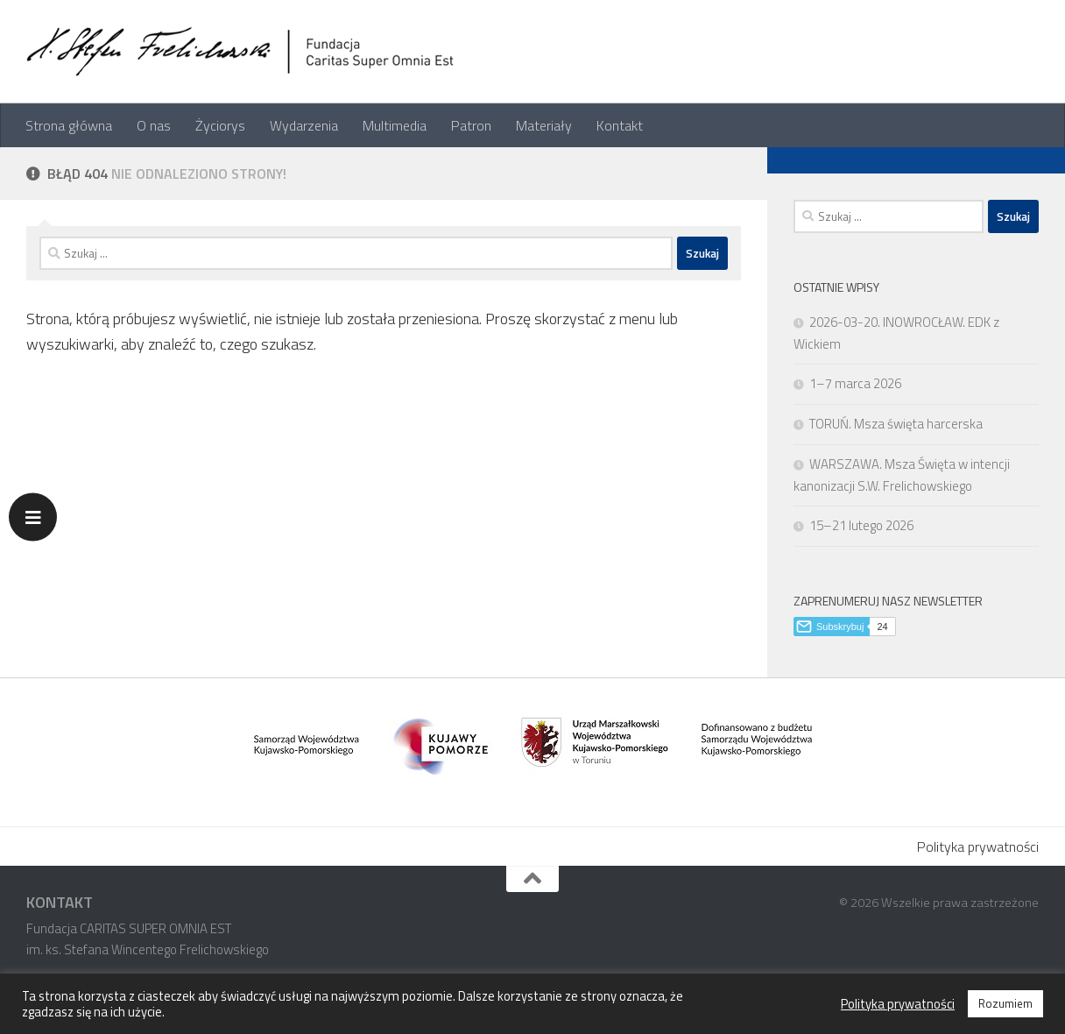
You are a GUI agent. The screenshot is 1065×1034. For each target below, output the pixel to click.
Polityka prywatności (978, 846)
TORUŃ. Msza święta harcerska (896, 424)
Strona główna (68, 125)
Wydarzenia (304, 125)
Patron (471, 125)
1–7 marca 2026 (855, 383)
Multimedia (395, 125)
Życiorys (220, 125)
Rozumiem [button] (1005, 1003)
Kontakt (619, 125)
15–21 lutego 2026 (861, 525)
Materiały (544, 125)
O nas (154, 125)
